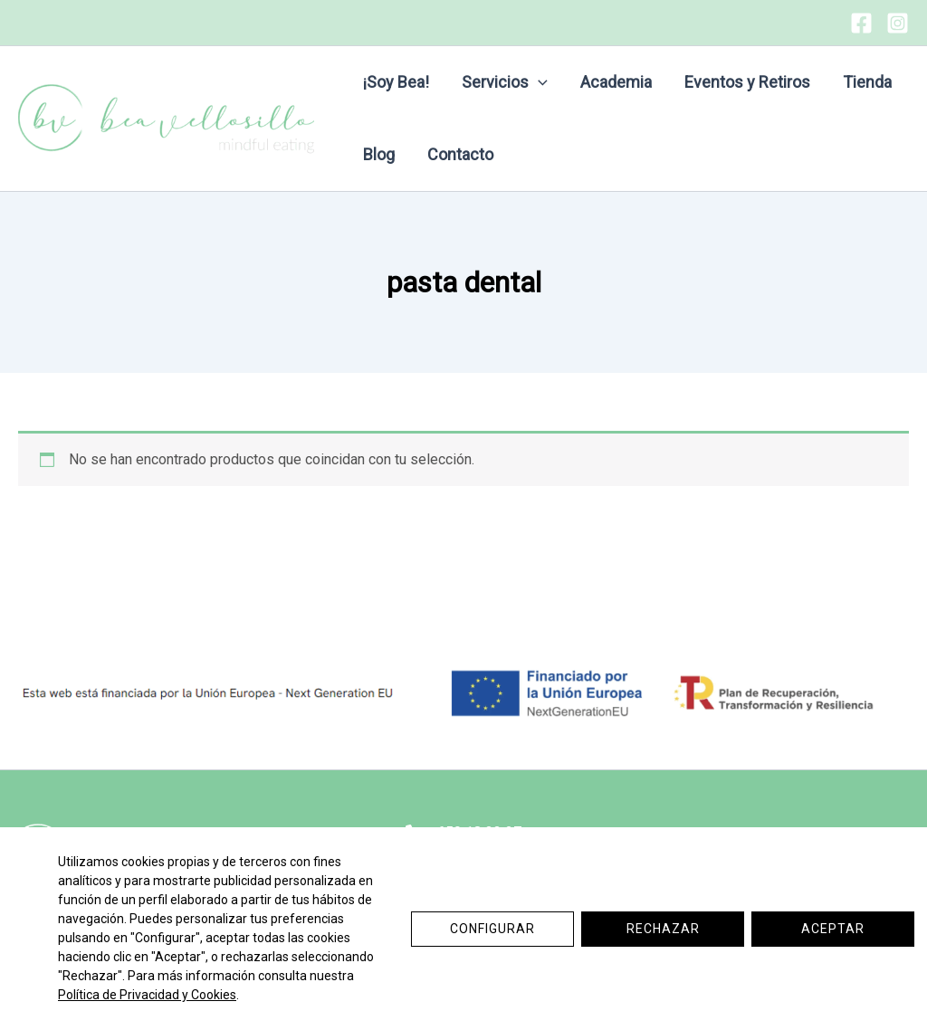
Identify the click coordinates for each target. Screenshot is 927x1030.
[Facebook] (861, 23)
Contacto (460, 154)
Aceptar (833, 928)
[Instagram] (897, 23)
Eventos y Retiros (747, 81)
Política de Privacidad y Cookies (147, 994)
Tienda (867, 81)
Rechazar (663, 928)
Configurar (492, 928)
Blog (379, 154)
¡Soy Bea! (396, 81)
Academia (616, 81)
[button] (538, 82)
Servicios (505, 82)
